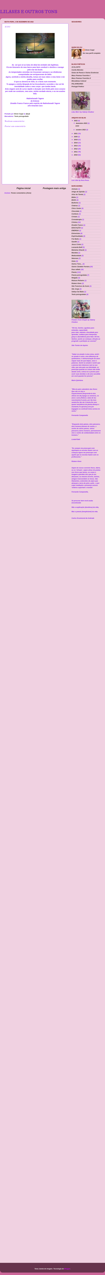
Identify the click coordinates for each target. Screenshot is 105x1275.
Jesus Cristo (76, 244)
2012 (76, 149)
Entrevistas (76, 233)
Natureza (75, 258)
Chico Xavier (76, 208)
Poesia (74, 272)
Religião (75, 278)
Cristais (74, 217)
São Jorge (75, 289)
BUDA (74, 200)
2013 (76, 146)
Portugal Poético (78, 86)
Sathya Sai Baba (78, 292)
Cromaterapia (77, 219)
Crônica (74, 222)
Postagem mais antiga (54, 188)
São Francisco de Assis (80, 286)
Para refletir (76, 269)
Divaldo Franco (77, 225)
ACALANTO (76, 67)
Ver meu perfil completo (91, 53)
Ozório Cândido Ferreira (80, 267)
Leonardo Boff (77, 247)
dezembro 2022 (82, 123)
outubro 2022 (81, 130)
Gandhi (74, 242)
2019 (76, 140)
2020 (76, 137)
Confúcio (75, 214)
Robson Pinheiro (78, 280)
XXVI (77, 126)
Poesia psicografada (79, 275)
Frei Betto (75, 239)
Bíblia (74, 197)
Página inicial (24, 188)
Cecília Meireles (77, 70)
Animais (75, 189)
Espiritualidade (77, 236)
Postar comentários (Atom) (21, 193)
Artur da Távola (77, 194)
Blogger (67, 1269)
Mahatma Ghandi (78, 250)
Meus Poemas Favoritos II (81, 78)
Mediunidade (76, 255)
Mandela (75, 253)
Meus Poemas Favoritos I (81, 75)
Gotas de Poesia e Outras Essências (85, 73)
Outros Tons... (77, 264)
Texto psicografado (21, 116)
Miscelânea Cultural (79, 81)
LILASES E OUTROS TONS (28, 12)
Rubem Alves (76, 283)
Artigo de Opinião (78, 192)
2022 (76, 121)
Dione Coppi (89, 50)
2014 (76, 143)
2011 (76, 152)
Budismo (75, 203)
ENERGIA (75, 230)
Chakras (75, 206)
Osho (74, 261)
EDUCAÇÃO (76, 228)
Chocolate (75, 211)
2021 (76, 133)
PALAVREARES (77, 84)
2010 (76, 155)
